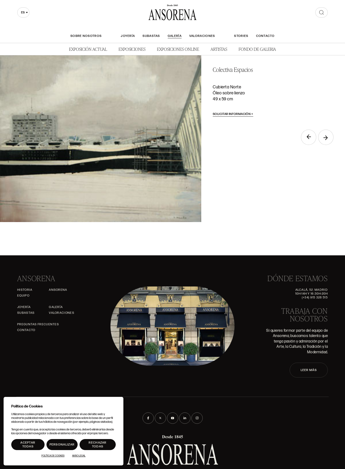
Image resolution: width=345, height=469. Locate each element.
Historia (24, 290)
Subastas (151, 36)
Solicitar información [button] (233, 114)
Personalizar (62, 444)
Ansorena (58, 290)
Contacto (265, 36)
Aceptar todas (27, 444)
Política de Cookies (52, 455)
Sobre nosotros (86, 36)
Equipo (23, 295)
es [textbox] (23, 12)
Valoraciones (202, 36)
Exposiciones (132, 49)
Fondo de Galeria (257, 49)
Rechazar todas (97, 444)
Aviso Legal (79, 455)
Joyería (128, 36)
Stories (241, 36)
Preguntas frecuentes (38, 324)
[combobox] (23, 12)
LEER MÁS (309, 370)
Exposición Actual (88, 49)
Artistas (219, 49)
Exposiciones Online (178, 49)
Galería (175, 36)
